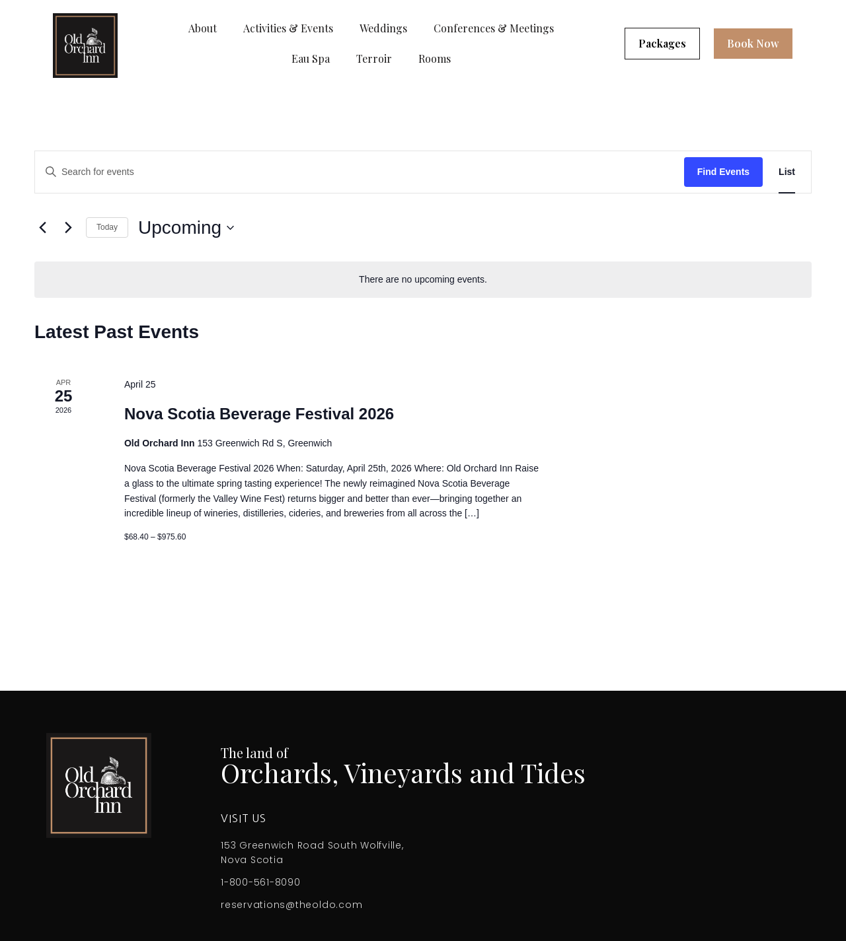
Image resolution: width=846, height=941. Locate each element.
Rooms (434, 58)
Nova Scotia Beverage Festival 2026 (259, 414)
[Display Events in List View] (787, 172)
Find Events (723, 171)
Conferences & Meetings (494, 28)
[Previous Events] (42, 228)
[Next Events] (68, 228)
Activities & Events (288, 28)
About (202, 28)
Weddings (383, 28)
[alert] (423, 279)
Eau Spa (310, 58)
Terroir (374, 58)
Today (107, 227)
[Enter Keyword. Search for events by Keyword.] (359, 172)
